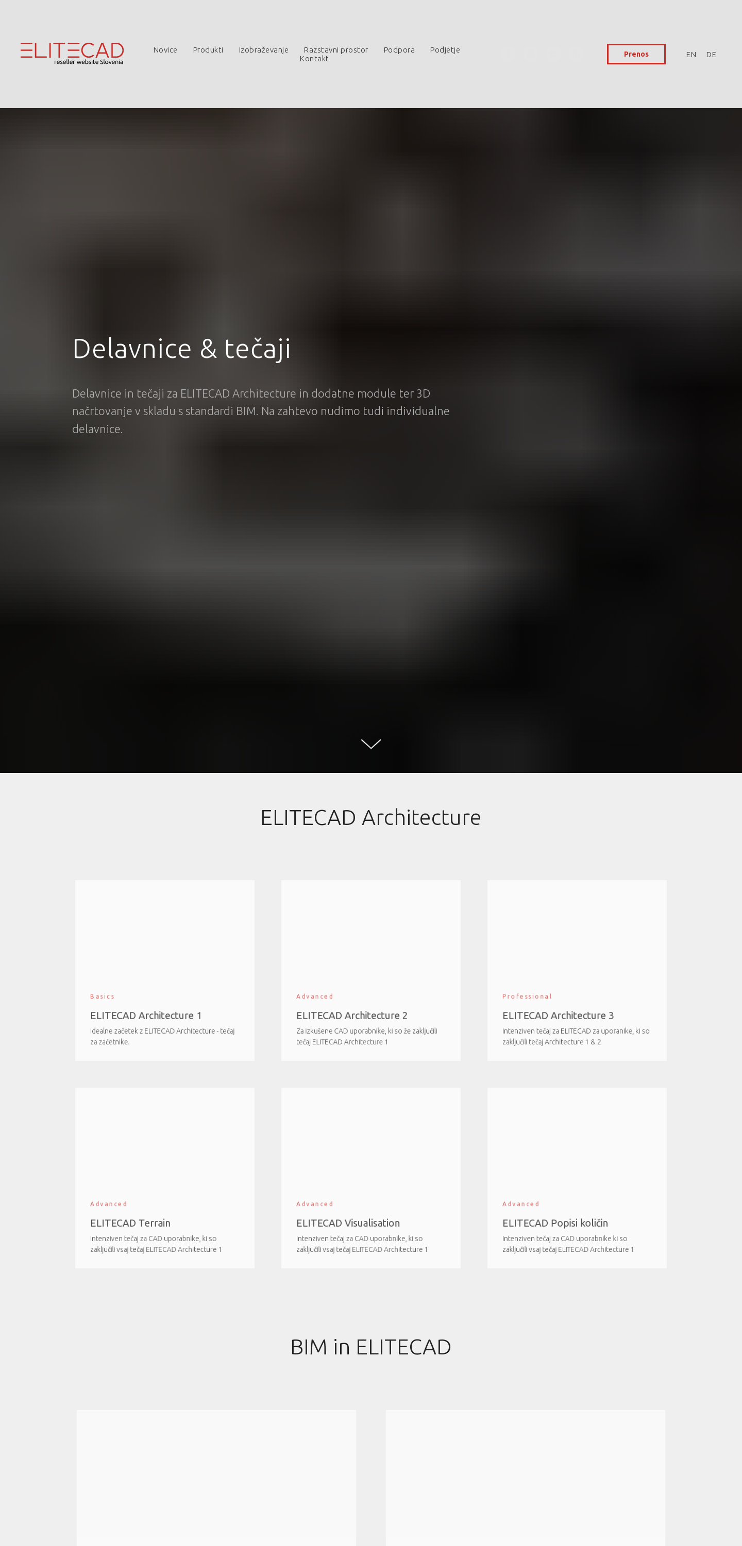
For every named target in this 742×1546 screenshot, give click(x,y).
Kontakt (314, 58)
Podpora (399, 49)
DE (711, 54)
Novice (166, 49)
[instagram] (530, 54)
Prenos (636, 54)
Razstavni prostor (336, 49)
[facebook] (508, 54)
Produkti (208, 49)
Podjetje (445, 49)
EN (691, 54)
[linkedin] (576, 54)
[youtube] (553, 54)
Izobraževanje (264, 49)
